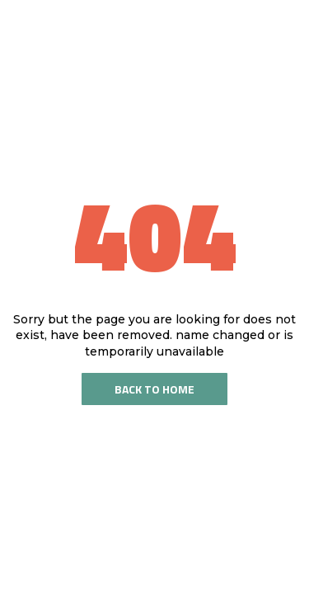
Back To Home (154, 389)
